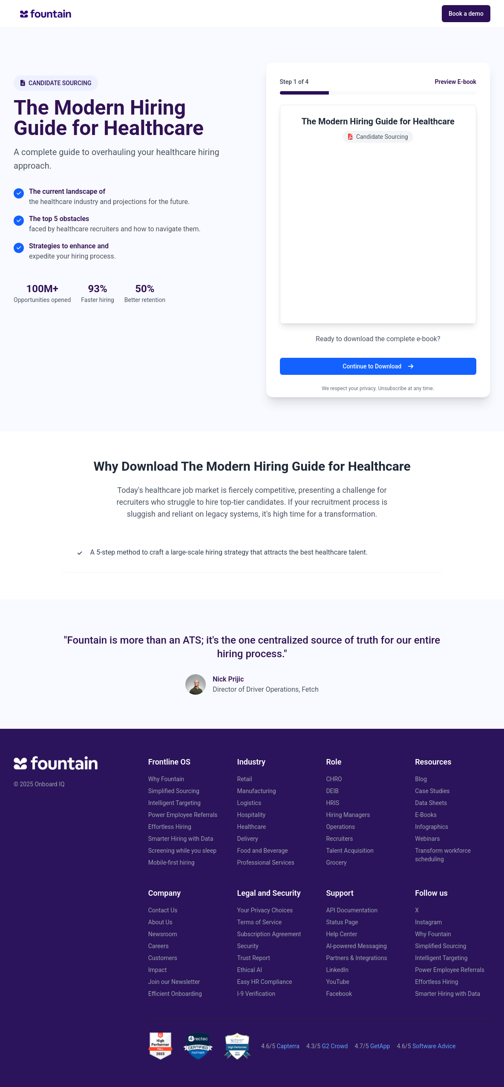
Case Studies (432, 791)
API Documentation (351, 910)
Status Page (342, 922)
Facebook (339, 993)
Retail (244, 779)
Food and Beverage (262, 850)
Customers (162, 958)
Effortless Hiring (169, 826)
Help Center (341, 934)
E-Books (426, 814)
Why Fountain (166, 779)
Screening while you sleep (182, 850)
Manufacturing (256, 791)
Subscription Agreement (269, 934)
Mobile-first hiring (171, 862)
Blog (421, 779)
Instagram (428, 922)
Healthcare (251, 826)
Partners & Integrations (356, 958)
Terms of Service (259, 922)
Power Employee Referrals (183, 814)
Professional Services (265, 862)
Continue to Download (378, 366)
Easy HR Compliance (264, 981)
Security (248, 946)
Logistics (249, 802)
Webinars (427, 838)
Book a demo (466, 13)
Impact (157, 969)
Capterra (287, 1046)
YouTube (337, 981)
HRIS (332, 802)
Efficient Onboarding (175, 993)
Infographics (431, 826)
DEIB (332, 791)
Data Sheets (431, 802)
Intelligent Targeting (174, 802)
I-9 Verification (256, 993)
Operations (340, 826)
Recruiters (339, 838)
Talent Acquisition (350, 850)
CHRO (334, 779)
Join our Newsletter (174, 981)
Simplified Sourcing (173, 791)
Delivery (247, 838)
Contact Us (163, 910)
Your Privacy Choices (265, 910)
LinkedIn (337, 969)
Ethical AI (249, 969)
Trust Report (253, 958)
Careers (158, 946)
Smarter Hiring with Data (180, 838)
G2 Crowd (335, 1046)
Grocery (336, 862)
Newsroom (162, 934)
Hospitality (251, 814)
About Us (160, 922)
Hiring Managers (348, 814)
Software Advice (433, 1046)
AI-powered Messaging (356, 946)
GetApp (380, 1046)
